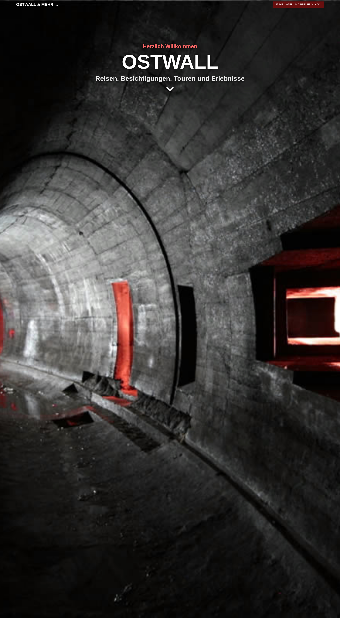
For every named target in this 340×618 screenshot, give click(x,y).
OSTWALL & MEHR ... (37, 4)
